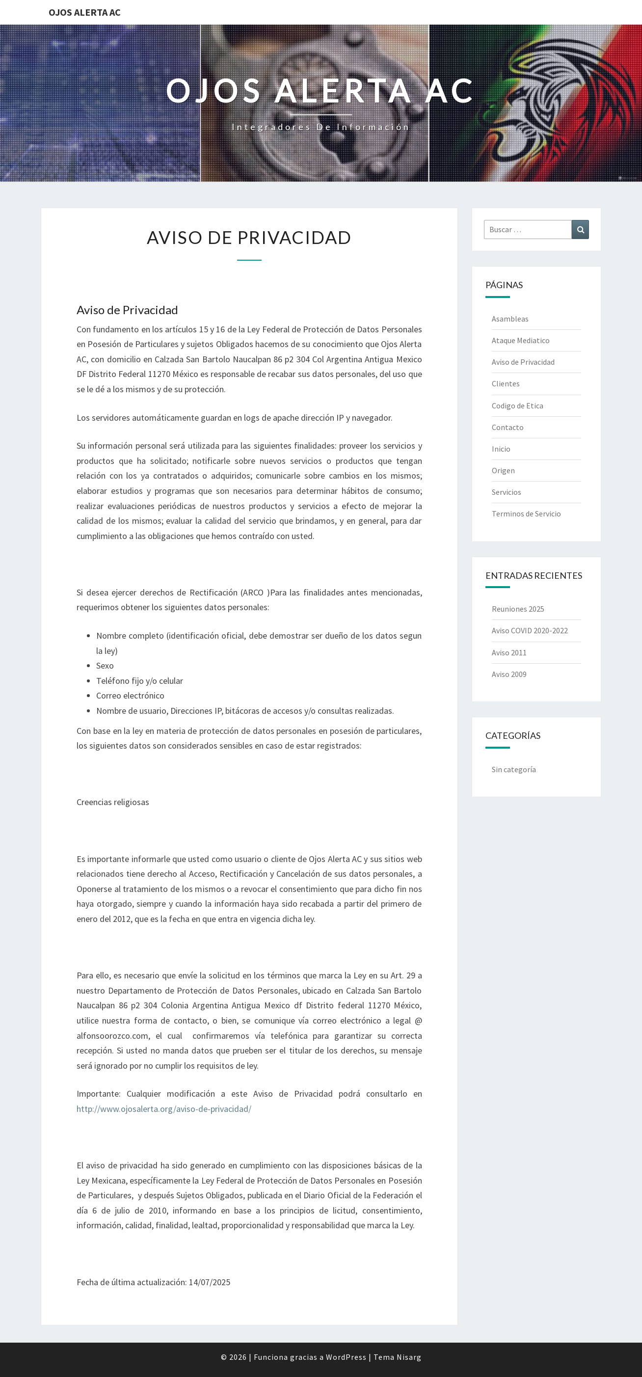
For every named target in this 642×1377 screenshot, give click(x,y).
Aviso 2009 (509, 674)
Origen (503, 470)
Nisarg (409, 1357)
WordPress (346, 1357)
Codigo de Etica (517, 405)
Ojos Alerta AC (85, 12)
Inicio (501, 449)
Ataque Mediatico (521, 340)
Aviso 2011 (509, 652)
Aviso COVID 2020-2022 (530, 630)
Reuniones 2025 (518, 609)
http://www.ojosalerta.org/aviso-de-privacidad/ (164, 1108)
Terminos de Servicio (526, 513)
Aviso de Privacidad (523, 362)
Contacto (508, 427)
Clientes (506, 383)
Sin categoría (514, 769)
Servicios (506, 492)
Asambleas (510, 319)
